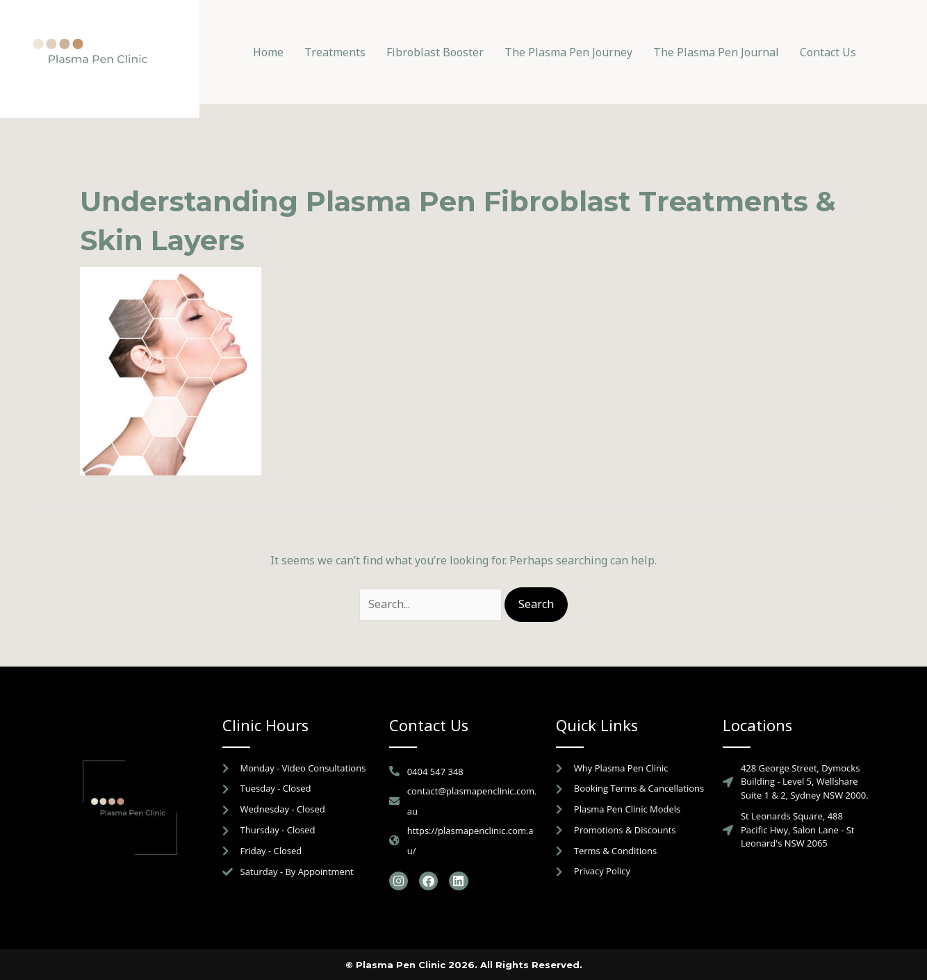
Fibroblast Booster (435, 52)
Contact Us (828, 52)
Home (268, 52)
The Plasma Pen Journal (716, 52)
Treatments (335, 52)
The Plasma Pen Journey (568, 52)
